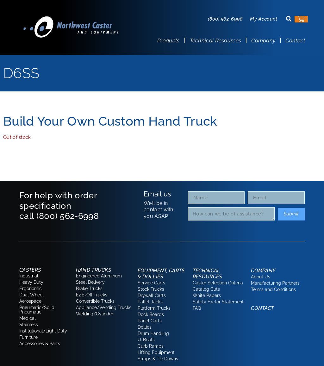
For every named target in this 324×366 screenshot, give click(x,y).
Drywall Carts (152, 295)
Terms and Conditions (273, 289)
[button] (289, 19)
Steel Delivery (90, 282)
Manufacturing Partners (275, 283)
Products (168, 40)
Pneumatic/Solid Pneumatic (36, 309)
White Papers (207, 295)
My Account (263, 19)
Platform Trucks (154, 308)
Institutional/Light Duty (43, 330)
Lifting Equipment (156, 352)
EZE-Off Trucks (91, 294)
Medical (27, 318)
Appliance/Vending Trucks (103, 307)
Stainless (28, 324)
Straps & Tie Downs (158, 358)
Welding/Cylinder (94, 313)
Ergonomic (30, 288)
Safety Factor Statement (218, 301)
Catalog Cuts (206, 289)
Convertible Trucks (95, 301)
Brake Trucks (89, 288)
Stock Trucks (151, 289)
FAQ (197, 308)
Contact (295, 40)
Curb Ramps (151, 346)
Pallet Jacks (150, 301)
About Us (260, 276)
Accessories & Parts (39, 343)
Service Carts (151, 282)
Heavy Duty (31, 282)
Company (263, 40)
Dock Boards (151, 314)
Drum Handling (153, 333)
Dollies (145, 327)
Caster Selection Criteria (218, 282)
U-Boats (146, 339)
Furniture (28, 337)
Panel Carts (150, 320)
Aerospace (30, 301)
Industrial (28, 275)
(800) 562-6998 (225, 19)
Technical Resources (215, 40)
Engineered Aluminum (99, 275)
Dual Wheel (31, 294)
